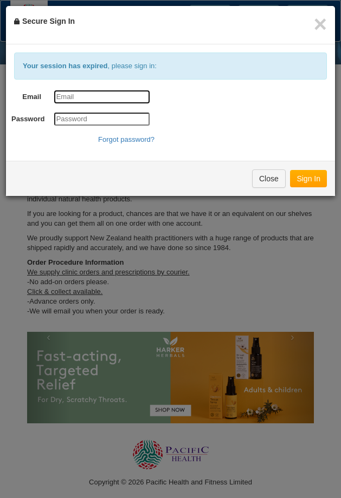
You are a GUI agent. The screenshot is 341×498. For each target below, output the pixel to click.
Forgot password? (126, 139)
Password (27, 119)
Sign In (308, 178)
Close (269, 178)
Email (31, 97)
